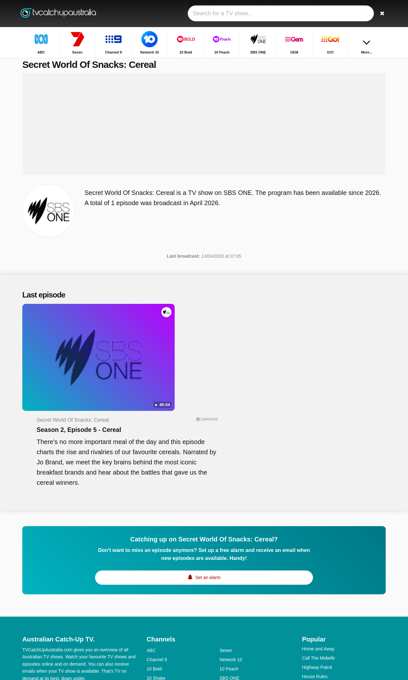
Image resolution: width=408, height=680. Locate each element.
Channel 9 (157, 563)
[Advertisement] (204, 131)
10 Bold (154, 573)
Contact (30, 595)
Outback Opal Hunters (324, 626)
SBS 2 (153, 628)
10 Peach (229, 573)
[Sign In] (357, 13)
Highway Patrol (317, 571)
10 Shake (156, 582)
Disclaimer (70, 595)
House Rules (315, 580)
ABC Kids (156, 619)
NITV (225, 600)
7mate (153, 637)
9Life (151, 600)
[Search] (378, 13)
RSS (112, 595)
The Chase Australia (322, 599)
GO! (224, 591)
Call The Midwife (318, 562)
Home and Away (318, 552)
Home (316, 63)
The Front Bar (316, 617)
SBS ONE (229, 582)
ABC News (230, 619)
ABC (151, 554)
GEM (152, 591)
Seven (226, 554)
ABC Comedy (233, 609)
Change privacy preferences (52, 606)
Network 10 (231, 563)
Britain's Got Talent (320, 589)
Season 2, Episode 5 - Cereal (201, 329)
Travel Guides (316, 608)
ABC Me (155, 609)
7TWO (226, 628)
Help (48, 595)
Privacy (94, 595)
